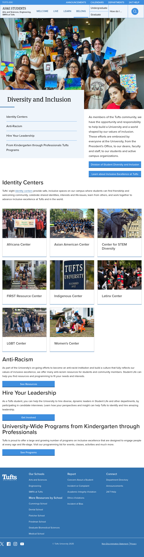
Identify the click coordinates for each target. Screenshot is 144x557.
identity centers (24, 191)
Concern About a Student (80, 479)
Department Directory (117, 479)
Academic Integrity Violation (81, 491)
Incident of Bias (75, 503)
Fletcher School (37, 515)
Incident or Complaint (78, 486)
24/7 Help (111, 491)
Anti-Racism (14, 126)
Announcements (114, 486)
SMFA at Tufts (36, 491)
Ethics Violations (75, 498)
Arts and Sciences (38, 479)
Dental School (36, 509)
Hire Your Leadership (20, 135)
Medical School (36, 533)
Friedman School (37, 521)
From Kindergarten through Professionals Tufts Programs (37, 147)
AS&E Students (14, 8)
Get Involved (28, 417)
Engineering (35, 486)
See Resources (28, 384)
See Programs (28, 452)
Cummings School (38, 503)
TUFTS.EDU (7, 2)
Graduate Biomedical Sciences (44, 527)
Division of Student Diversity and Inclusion (115, 164)
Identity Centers (16, 116)
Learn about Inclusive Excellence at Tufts (115, 174)
